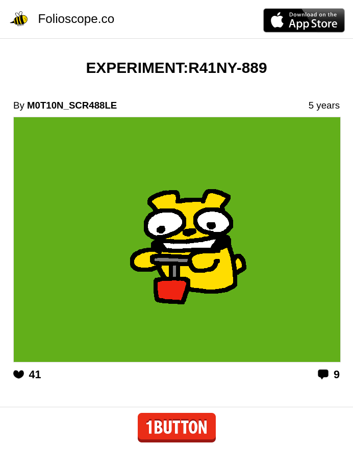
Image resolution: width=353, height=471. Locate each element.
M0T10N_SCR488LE (72, 105)
